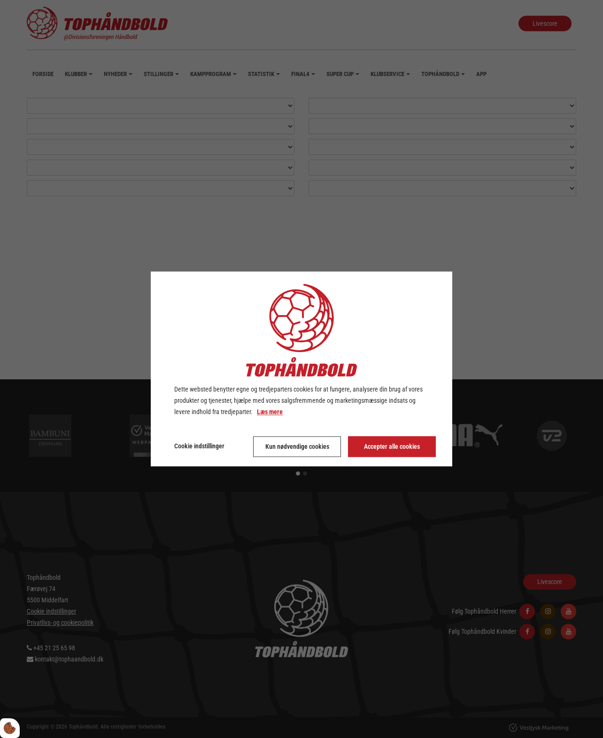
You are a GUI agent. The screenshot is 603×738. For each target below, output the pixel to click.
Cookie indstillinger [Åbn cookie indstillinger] (199, 446)
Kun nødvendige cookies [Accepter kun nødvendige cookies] (297, 447)
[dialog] (301, 368)
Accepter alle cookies (392, 447)
